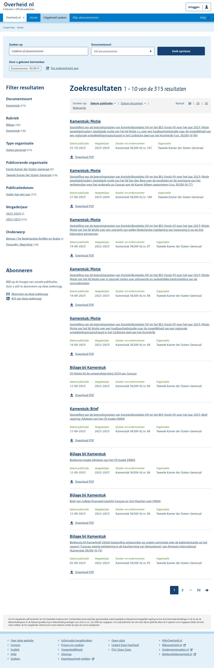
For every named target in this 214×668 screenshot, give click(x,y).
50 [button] (206, 103)
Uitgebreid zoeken (55, 17)
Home (33, 17)
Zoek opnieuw (181, 51)
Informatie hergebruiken (76, 640)
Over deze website (22, 640)
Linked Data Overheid (125, 645)
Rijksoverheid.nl (172, 645)
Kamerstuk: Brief (84, 408)
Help (14, 654)
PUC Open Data (121, 649)
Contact (15, 645)
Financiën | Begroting (19, 244)
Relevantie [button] (79, 108)
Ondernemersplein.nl (175, 649)
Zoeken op (16, 44)
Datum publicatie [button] (101, 103)
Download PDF (84, 157)
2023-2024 (13, 213)
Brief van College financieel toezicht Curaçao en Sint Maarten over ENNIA (115, 501)
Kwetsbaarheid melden (75, 659)
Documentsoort (101, 44)
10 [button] (189, 103)
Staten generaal (16, 150)
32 (199, 590)
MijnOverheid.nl (172, 640)
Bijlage (10, 125)
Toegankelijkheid (72, 649)
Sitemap (66, 654)
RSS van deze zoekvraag (26, 298)
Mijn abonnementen (86, 17)
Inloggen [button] (194, 7)
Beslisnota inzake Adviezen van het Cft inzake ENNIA (102, 460)
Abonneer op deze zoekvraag (29, 294)
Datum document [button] (132, 103)
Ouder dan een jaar (18, 194)
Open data (118, 640)
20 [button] (198, 103)
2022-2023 (13, 219)
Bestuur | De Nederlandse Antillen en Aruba (33, 238)
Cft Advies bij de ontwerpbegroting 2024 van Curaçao (103, 373)
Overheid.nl (13, 18)
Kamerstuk (13, 105)
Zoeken (15, 659)
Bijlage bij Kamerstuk (88, 367)
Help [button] (203, 17)
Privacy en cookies (72, 645)
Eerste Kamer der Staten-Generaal (27, 169)
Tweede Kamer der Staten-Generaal (28, 175)
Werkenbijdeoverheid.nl (177, 654)
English (15, 649)
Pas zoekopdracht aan (65, 68)
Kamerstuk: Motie (85, 121)
